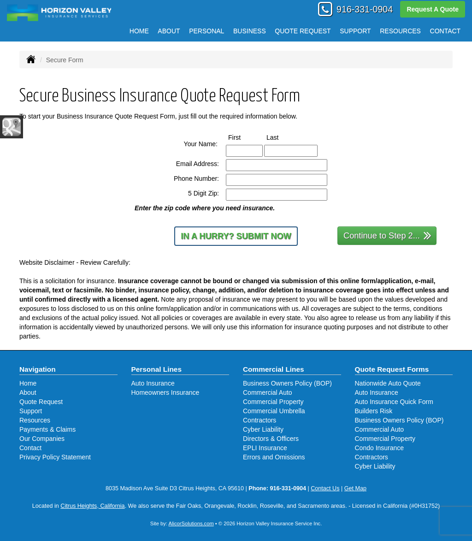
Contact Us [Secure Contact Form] (325, 488)
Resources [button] (400, 31)
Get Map (355, 488)
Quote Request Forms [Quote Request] (392, 369)
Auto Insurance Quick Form (394, 401)
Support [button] (355, 31)
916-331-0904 (364, 9)
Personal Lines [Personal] (156, 369)
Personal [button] (206, 31)
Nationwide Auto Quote (388, 383)
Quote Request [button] (302, 31)
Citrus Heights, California (92, 506)
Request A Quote (433, 9)
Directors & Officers (271, 438)
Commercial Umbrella (274, 411)
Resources (34, 420)
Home (139, 31)
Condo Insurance (379, 448)
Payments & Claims (47, 429)
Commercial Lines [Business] (273, 369)
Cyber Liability (263, 429)
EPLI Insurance (265, 448)
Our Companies (42, 438)
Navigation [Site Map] (37, 369)
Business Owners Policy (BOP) (287, 383)
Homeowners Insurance (165, 392)
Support (30, 411)
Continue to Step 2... (387, 235)
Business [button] (249, 31)
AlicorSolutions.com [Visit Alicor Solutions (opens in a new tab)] (190, 523)
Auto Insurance (153, 383)
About (169, 31)
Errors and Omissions (274, 457)
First (243, 137)
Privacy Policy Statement (55, 457)
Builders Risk (374, 411)
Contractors (259, 420)
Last (280, 137)
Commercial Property (273, 401)
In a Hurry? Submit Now (236, 236)
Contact (445, 31)
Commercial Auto (267, 392)
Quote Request (41, 401)
